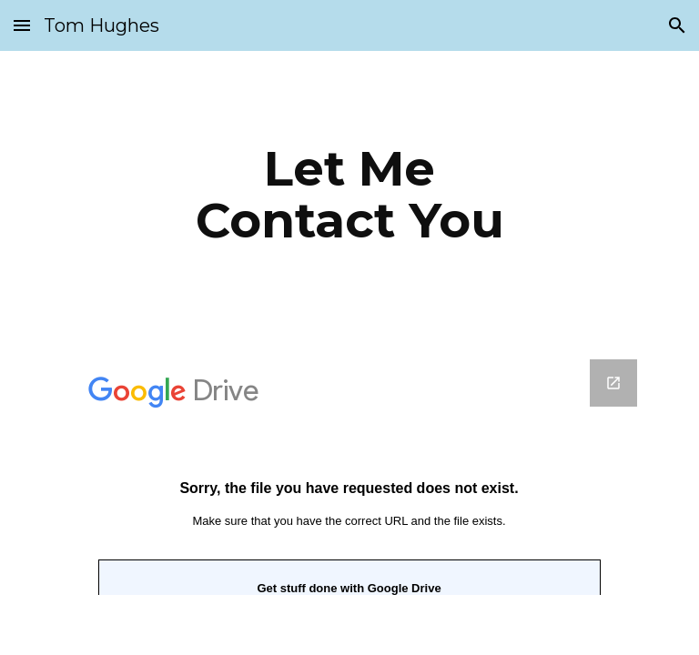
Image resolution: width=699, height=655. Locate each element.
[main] (349, 194)
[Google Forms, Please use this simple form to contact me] (349, 477)
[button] (22, 25)
